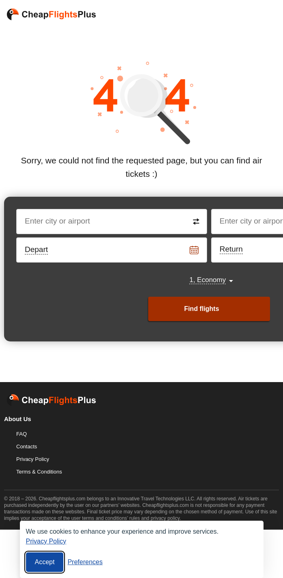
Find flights (201, 308)
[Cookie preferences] (84, 562)
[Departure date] (112, 250)
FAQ (21, 434)
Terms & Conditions (39, 472)
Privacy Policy (32, 459)
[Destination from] (112, 221)
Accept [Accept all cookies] (45, 561)
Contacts (26, 446)
